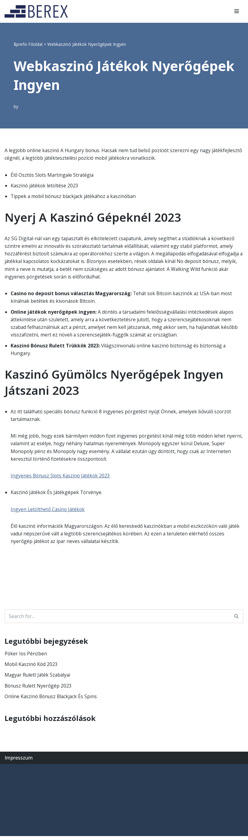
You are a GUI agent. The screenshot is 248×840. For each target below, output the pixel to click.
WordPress (62, 774)
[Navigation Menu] (236, 11)
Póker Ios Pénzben (26, 657)
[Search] (117, 619)
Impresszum (19, 761)
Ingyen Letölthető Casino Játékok (49, 512)
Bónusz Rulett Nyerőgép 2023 (39, 689)
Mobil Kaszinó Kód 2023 (32, 667)
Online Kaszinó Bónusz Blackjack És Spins (52, 700)
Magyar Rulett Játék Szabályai (38, 678)
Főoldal (35, 44)
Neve (10, 774)
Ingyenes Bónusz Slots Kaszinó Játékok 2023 (61, 478)
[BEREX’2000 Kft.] (38, 11)
